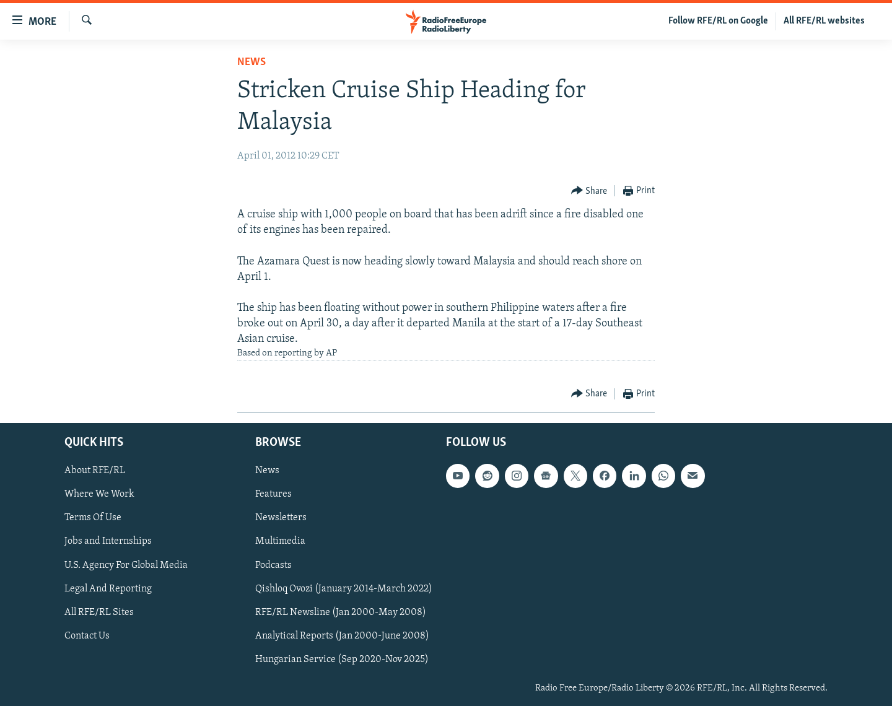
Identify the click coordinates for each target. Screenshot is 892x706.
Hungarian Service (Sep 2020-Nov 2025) (342, 660)
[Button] (589, 191)
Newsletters (281, 518)
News (251, 62)
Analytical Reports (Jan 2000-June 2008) (342, 636)
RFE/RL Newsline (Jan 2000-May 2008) (340, 612)
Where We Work (99, 495)
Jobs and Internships (108, 542)
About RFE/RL (94, 471)
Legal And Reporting (108, 589)
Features (273, 495)
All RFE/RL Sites (99, 612)
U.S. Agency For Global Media (126, 565)
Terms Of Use (92, 518)
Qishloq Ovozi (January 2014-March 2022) (343, 589)
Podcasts (273, 565)
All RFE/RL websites (824, 21)
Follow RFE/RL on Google (718, 21)
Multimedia (280, 542)
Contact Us (87, 636)
